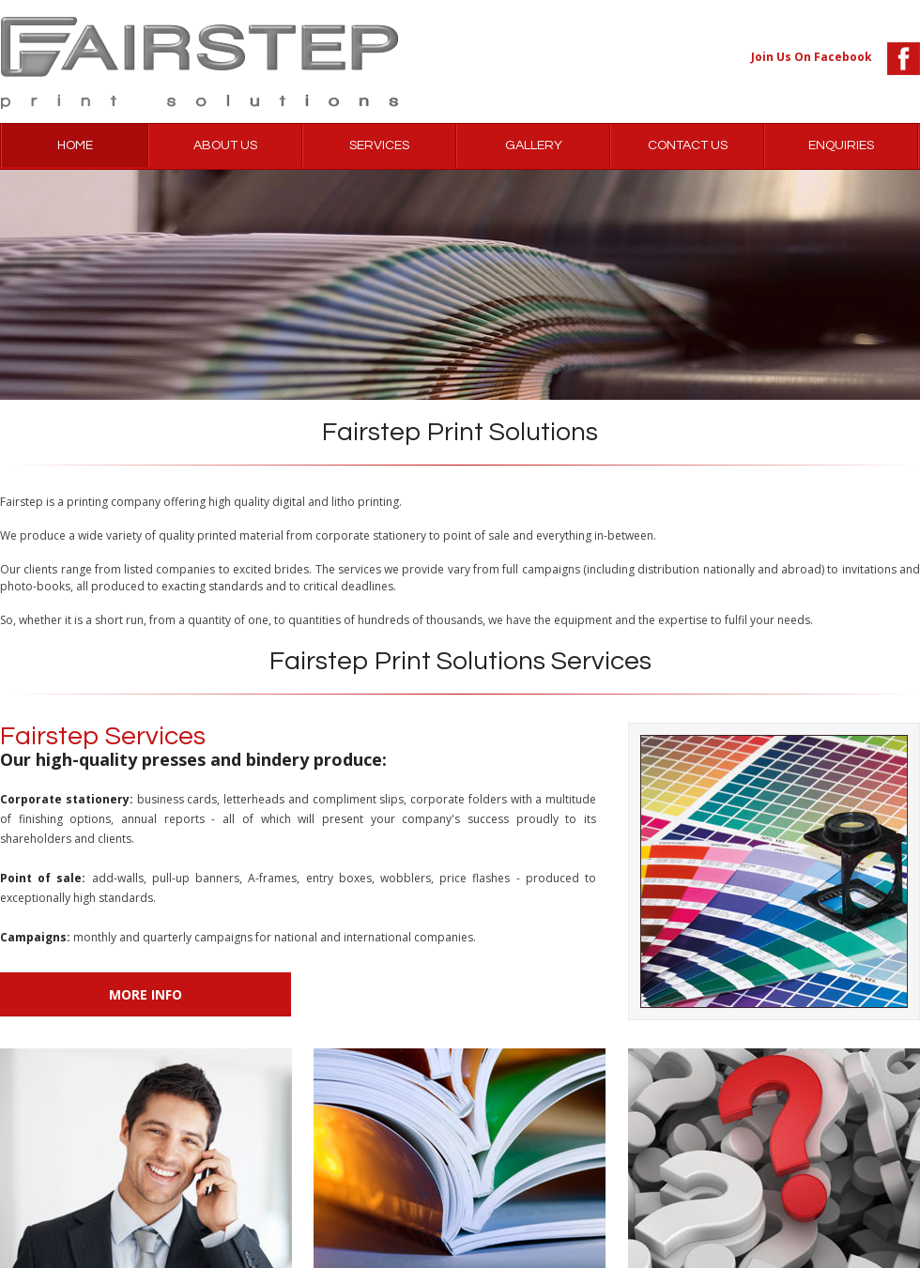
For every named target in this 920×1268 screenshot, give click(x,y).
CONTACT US (688, 145)
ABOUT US (225, 145)
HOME (75, 145)
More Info (145, 994)
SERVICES (379, 145)
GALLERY (533, 145)
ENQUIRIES (841, 145)
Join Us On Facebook (811, 57)
